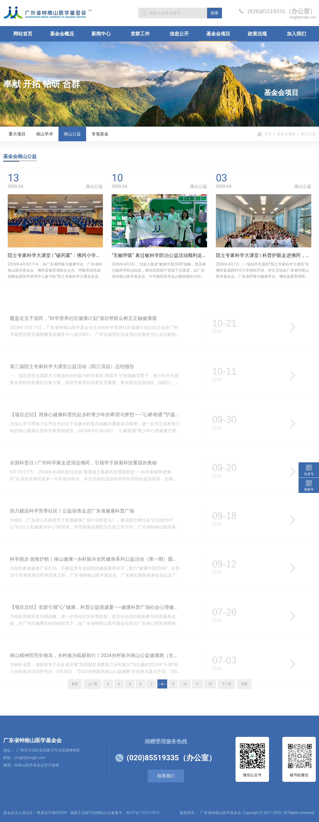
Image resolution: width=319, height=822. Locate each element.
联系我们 (165, 775)
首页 (268, 134)
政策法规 (257, 33)
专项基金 (99, 133)
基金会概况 (62, 33)
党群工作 (140, 33)
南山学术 (44, 133)
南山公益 (72, 133)
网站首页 (22, 33)
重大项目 (17, 133)
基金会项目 (218, 33)
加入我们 (296, 33)
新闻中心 (101, 33)
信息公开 (179, 33)
